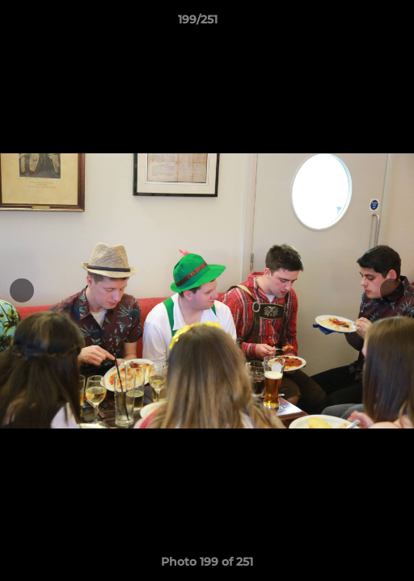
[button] (355, 23)
